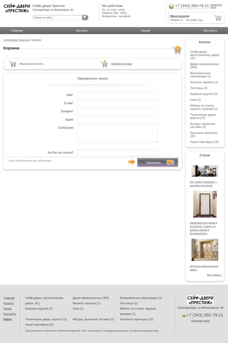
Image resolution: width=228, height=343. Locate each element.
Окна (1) (195, 99)
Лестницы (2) (199, 88)
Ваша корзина (179, 16)
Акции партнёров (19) (204, 141)
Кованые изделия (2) (204, 93)
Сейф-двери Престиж (16, 40)
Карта (8, 319)
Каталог (82, 30)
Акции (145, 30)
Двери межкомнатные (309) (91, 297)
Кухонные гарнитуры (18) (136, 319)
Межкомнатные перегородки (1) (200, 75)
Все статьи (214, 275)
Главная (17, 30)
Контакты (210, 30)
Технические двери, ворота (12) (203, 116)
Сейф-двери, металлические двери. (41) (205, 55)
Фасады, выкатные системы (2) (202, 125)
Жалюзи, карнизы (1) (204, 82)
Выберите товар (121, 63)
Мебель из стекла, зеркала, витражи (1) (204, 107)
